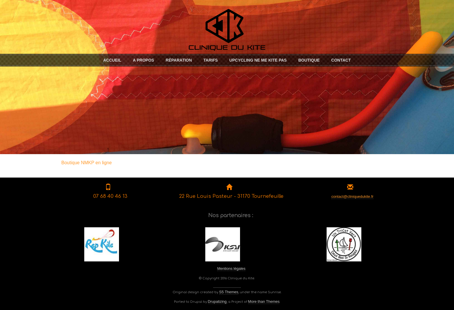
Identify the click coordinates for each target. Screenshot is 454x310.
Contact (341, 60)
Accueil (112, 60)
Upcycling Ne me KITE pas (258, 60)
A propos (143, 60)
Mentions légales (231, 268)
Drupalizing (217, 301)
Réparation (179, 60)
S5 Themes (228, 292)
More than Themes (264, 301)
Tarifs (211, 60)
